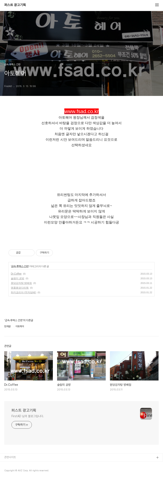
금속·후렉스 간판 (19, 266)
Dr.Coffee (16, 273)
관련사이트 (10, 457)
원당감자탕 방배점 (21, 283)
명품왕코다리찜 (20, 287)
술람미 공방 (17, 278)
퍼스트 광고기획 (15, 5)
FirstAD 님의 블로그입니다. (27, 416)
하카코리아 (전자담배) (23, 292)
